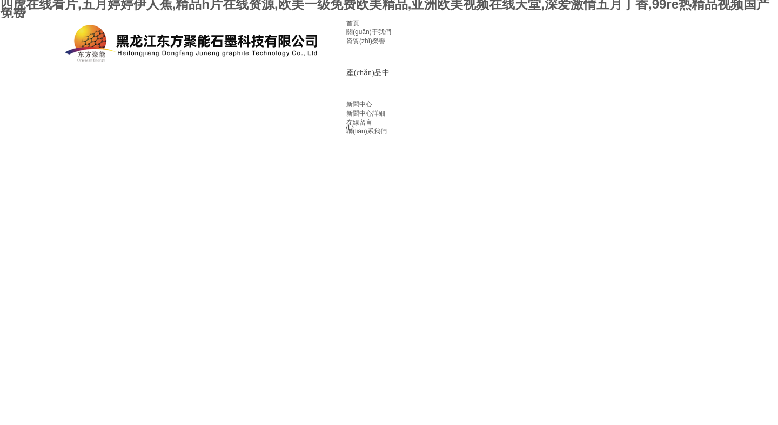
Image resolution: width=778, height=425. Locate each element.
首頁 (352, 23)
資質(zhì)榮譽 (365, 41)
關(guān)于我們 (368, 32)
